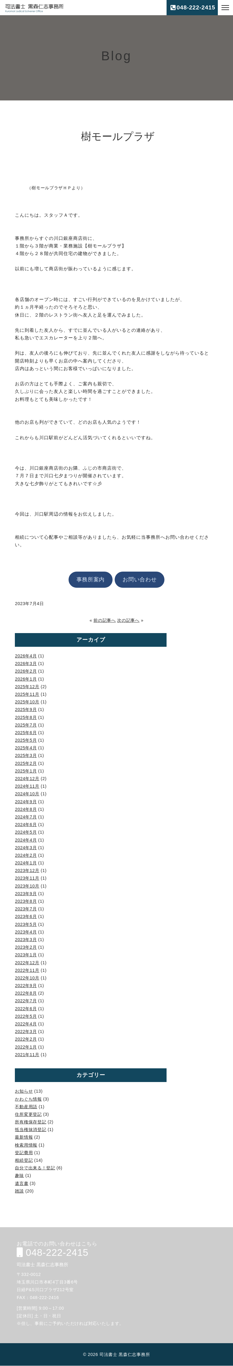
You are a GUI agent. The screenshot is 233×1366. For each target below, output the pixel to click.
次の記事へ (128, 620)
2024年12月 (27, 778)
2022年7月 (26, 1000)
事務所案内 (90, 579)
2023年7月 (26, 908)
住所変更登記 (28, 1114)
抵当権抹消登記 (30, 1129)
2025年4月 (26, 747)
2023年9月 (26, 893)
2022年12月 (27, 962)
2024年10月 (27, 793)
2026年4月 (26, 655)
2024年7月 (26, 816)
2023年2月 (26, 947)
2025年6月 (26, 732)
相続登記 (24, 1160)
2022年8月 (26, 993)
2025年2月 (26, 763)
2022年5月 (26, 1016)
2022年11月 (27, 970)
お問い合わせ (140, 579)
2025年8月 (26, 717)
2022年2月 (26, 1039)
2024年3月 (26, 847)
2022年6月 (26, 1008)
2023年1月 (26, 954)
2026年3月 (26, 663)
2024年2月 (26, 855)
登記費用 (24, 1152)
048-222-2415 (51, 1252)
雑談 (19, 1191)
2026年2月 (26, 671)
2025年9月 (26, 709)
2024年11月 (27, 786)
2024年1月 (26, 862)
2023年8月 (26, 901)
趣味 (19, 1175)
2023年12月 (27, 870)
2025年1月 (26, 771)
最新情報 (24, 1137)
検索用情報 (26, 1145)
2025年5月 (26, 740)
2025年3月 (26, 755)
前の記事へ (104, 620)
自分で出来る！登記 (35, 1167)
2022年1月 (26, 1047)
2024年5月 (26, 832)
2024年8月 (26, 809)
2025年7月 (26, 725)
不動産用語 (26, 1106)
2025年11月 (27, 694)
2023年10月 (27, 886)
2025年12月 (27, 686)
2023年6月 (26, 916)
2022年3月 (26, 1031)
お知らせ (24, 1091)
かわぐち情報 (28, 1099)
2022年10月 (27, 977)
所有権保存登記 (30, 1121)
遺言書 (21, 1183)
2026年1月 (26, 679)
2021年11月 (27, 1054)
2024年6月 (26, 824)
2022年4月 (26, 1023)
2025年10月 (27, 701)
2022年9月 (26, 985)
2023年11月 (27, 878)
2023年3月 (26, 939)
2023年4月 (26, 932)
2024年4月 (26, 840)
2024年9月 (26, 801)
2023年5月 (26, 924)
